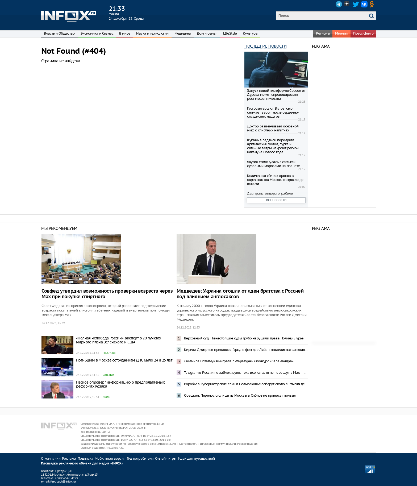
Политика (109, 353)
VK (364, 4)
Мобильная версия (110, 458)
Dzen (347, 4)
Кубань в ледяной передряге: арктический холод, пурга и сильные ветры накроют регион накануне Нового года (272, 146)
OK (373, 4)
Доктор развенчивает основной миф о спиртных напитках (272, 128)
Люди (106, 397)
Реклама (69, 458)
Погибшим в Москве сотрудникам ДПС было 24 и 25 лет (124, 360)
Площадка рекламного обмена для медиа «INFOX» (82, 464)
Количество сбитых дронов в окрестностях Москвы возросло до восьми (275, 179)
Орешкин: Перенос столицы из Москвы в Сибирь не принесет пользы (240, 395)
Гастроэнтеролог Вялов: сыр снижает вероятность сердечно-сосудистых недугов (273, 112)
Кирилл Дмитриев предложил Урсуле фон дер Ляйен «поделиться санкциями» (246, 350)
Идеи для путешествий (196, 458)
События (108, 375)
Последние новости (265, 46)
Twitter (356, 4)
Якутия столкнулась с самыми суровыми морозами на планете (273, 164)
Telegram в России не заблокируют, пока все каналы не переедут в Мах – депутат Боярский (246, 373)
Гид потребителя (140, 458)
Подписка (85, 458)
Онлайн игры (165, 458)
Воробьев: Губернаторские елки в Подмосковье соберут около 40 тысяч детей (246, 384)
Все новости (276, 200)
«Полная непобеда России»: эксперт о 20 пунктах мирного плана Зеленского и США (118, 340)
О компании (50, 458)
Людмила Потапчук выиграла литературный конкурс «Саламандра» (239, 361)
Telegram (339, 4)
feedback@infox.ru (63, 481)
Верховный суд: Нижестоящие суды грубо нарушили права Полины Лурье (244, 338)
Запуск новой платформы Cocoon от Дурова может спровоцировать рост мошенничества (276, 94)
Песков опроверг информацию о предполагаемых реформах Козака (120, 384)
